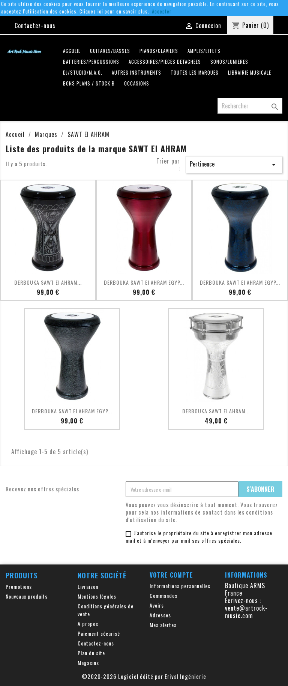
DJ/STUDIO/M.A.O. (82, 72)
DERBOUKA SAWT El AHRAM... (48, 282)
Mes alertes (163, 625)
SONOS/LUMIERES (229, 61)
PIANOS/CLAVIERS (159, 50)
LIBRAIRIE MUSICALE (249, 72)
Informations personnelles (180, 586)
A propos (88, 623)
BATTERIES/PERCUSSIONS (91, 61)
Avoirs (157, 605)
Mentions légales (97, 596)
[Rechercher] (250, 106)
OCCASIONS (136, 83)
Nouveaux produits (27, 596)
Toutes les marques (195, 72)
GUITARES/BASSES (110, 50)
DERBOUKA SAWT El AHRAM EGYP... (144, 282)
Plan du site (91, 653)
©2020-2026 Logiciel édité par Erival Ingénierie (144, 676)
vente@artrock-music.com (246, 611)
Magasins (88, 662)
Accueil (72, 50)
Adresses (160, 615)
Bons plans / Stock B (89, 83)
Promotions (19, 586)
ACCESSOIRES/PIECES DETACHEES (165, 61)
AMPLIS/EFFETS (204, 50)
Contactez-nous (35, 25)
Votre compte (171, 574)
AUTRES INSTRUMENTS (136, 72)
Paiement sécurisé (99, 633)
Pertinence (234, 164)
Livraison (88, 586)
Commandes (163, 595)
